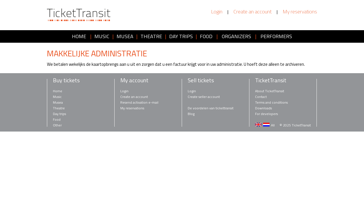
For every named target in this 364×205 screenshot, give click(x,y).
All (273, 125)
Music (57, 96)
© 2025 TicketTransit (295, 125)
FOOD (206, 36)
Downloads (263, 108)
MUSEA (125, 36)
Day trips (59, 113)
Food (57, 119)
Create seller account (204, 96)
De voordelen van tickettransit (210, 108)
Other (57, 125)
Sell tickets (201, 80)
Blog (191, 113)
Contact (261, 96)
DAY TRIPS (181, 36)
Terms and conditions (271, 102)
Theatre (59, 108)
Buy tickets (66, 80)
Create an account (252, 12)
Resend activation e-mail (139, 102)
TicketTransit (270, 80)
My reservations (300, 12)
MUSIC (101, 36)
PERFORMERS (276, 36)
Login (216, 12)
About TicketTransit (269, 91)
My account (134, 80)
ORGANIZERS (236, 36)
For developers (266, 113)
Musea (58, 102)
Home (57, 91)
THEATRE (151, 36)
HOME (79, 36)
